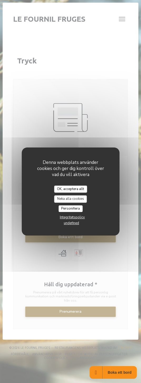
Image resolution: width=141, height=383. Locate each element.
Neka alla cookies (70, 198)
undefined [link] (71, 223)
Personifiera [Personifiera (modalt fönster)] (70, 208)
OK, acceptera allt (70, 189)
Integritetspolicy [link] (72, 217)
